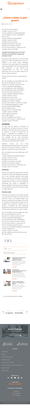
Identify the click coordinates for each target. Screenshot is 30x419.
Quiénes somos (6, 359)
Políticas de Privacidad (8, 362)
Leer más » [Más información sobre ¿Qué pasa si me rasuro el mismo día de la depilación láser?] (14, 266)
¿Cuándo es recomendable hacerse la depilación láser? (19, 271)
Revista (3, 354)
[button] (1, 9)
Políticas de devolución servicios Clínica (12, 365)
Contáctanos (5, 370)
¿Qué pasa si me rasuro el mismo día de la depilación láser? (18, 259)
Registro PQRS (5, 367)
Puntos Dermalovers (7, 357)
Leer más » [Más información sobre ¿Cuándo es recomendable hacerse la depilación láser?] (14, 278)
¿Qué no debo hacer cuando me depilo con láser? (18, 283)
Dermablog (5, 351)
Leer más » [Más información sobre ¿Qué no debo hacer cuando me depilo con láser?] (14, 290)
